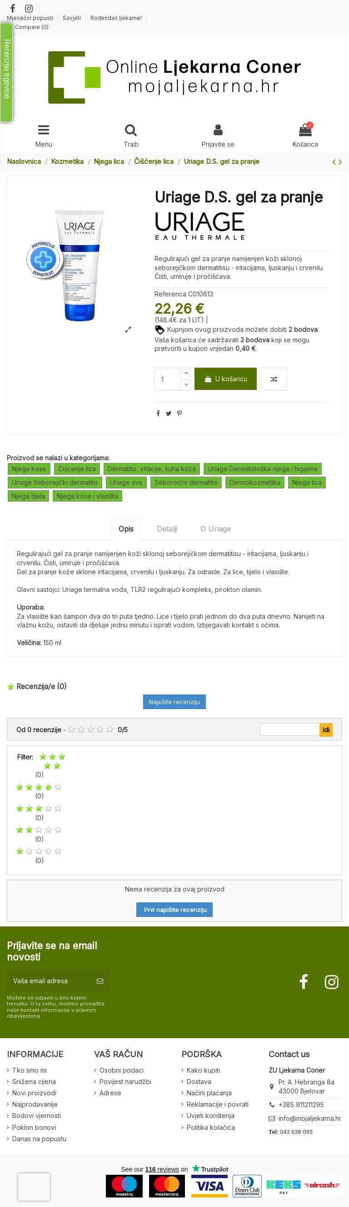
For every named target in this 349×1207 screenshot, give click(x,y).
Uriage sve (126, 482)
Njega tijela (28, 496)
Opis (126, 528)
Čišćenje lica (77, 469)
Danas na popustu (39, 1139)
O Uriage (215, 528)
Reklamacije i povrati (218, 1104)
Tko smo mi (29, 1070)
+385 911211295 (301, 1104)
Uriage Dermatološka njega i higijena (263, 469)
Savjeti (72, 18)
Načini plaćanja (209, 1093)
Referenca (170, 294)
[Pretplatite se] (100, 981)
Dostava (199, 1081)
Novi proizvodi (34, 1093)
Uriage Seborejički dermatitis (55, 482)
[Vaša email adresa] (48, 981)
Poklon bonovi (34, 1127)
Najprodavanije (35, 1104)
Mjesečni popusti (31, 18)
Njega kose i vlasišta (87, 496)
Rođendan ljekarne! (116, 18)
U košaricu (225, 379)
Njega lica (307, 482)
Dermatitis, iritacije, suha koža (152, 469)
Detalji (167, 528)
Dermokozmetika (254, 482)
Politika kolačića (211, 1127)
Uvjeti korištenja (210, 1115)
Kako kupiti (203, 1070)
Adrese (110, 1093)
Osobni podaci (122, 1070)
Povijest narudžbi (125, 1081)
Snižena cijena (34, 1081)
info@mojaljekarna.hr (310, 1118)
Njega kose (29, 469)
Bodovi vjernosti (36, 1115)
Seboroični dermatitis (186, 482)
